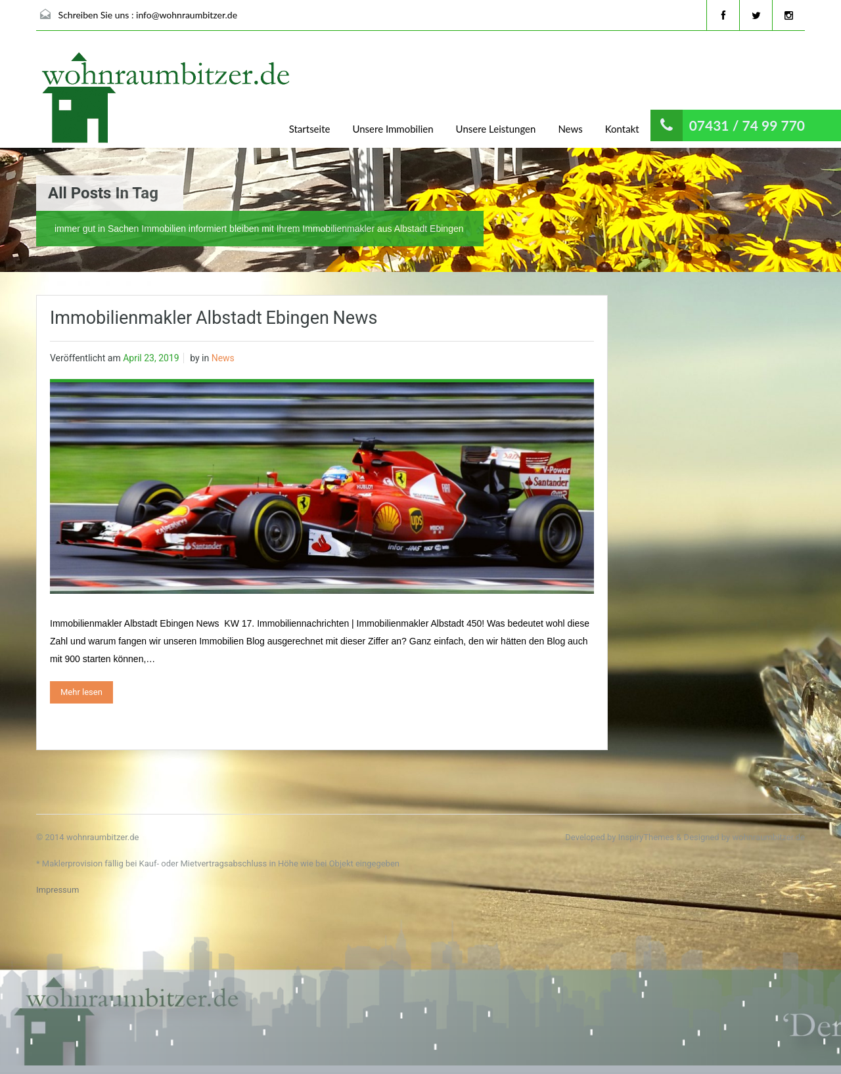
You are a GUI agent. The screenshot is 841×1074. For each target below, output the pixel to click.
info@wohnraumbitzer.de (186, 14)
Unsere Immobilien (392, 129)
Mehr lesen (81, 692)
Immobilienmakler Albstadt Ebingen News (213, 317)
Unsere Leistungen (496, 129)
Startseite (309, 129)
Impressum (57, 890)
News (570, 129)
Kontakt (622, 129)
